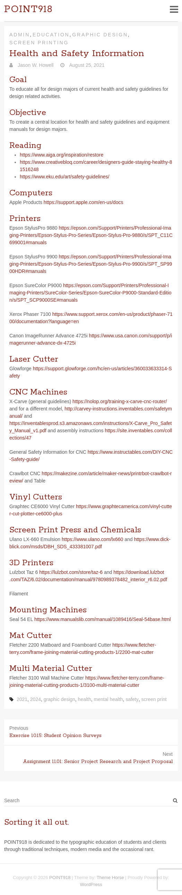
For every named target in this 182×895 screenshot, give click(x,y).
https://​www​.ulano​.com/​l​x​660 (92, 539)
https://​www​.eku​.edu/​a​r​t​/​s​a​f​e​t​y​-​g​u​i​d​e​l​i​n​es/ (64, 176)
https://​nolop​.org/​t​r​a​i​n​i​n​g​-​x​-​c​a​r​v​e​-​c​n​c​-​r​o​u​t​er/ (119, 401)
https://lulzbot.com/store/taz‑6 (71, 572)
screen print (154, 699)
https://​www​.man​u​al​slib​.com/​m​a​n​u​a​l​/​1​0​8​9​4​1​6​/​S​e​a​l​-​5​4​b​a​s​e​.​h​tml (102, 619)
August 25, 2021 (86, 65)
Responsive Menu (174, 9)
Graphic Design (100, 34)
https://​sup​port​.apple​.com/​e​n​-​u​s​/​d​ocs (83, 202)
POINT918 (28, 9)
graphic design (59, 699)
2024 (35, 699)
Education (51, 34)
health (84, 699)
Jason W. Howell (34, 65)
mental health (108, 699)
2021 (22, 699)
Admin (19, 34)
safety (131, 699)
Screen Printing (39, 42)
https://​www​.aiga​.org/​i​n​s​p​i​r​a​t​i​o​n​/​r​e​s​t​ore (61, 155)
